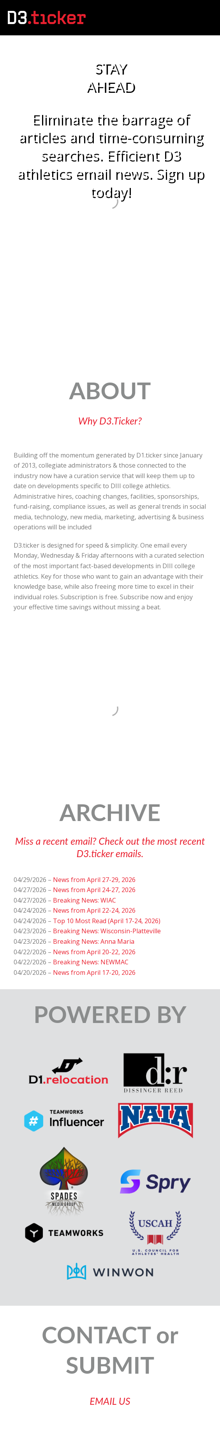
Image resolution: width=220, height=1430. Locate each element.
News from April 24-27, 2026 (94, 889)
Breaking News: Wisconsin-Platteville (107, 931)
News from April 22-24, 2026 (94, 910)
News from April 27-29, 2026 (94, 879)
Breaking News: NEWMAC (90, 962)
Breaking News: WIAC (84, 900)
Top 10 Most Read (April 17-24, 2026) (106, 921)
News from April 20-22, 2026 (94, 952)
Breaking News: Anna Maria (93, 941)
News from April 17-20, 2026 (94, 972)
